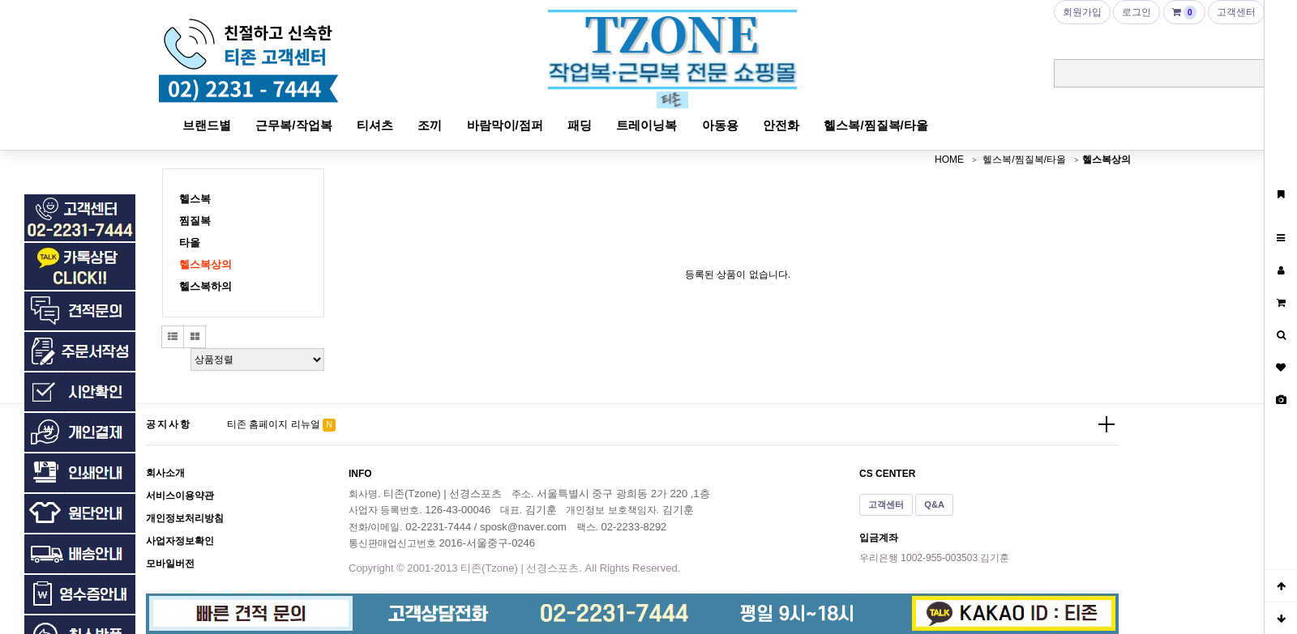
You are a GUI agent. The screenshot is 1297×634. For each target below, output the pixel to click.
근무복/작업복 (293, 125)
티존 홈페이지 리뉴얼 (273, 424)
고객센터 (886, 504)
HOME (949, 159)
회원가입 (1082, 12)
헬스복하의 (205, 286)
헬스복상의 (1106, 159)
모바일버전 (170, 563)
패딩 (579, 125)
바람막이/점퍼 (505, 125)
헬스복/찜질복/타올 (875, 125)
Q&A (934, 504)
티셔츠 (375, 125)
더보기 (1106, 424)
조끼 (429, 125)
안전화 (781, 125)
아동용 (720, 125)
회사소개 (165, 473)
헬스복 (195, 199)
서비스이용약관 (180, 495)
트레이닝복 (646, 125)
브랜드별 (206, 125)
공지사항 (168, 424)
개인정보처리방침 (185, 518)
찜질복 (195, 221)
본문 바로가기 (0, 0)
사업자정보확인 (180, 541)
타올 (189, 242)
